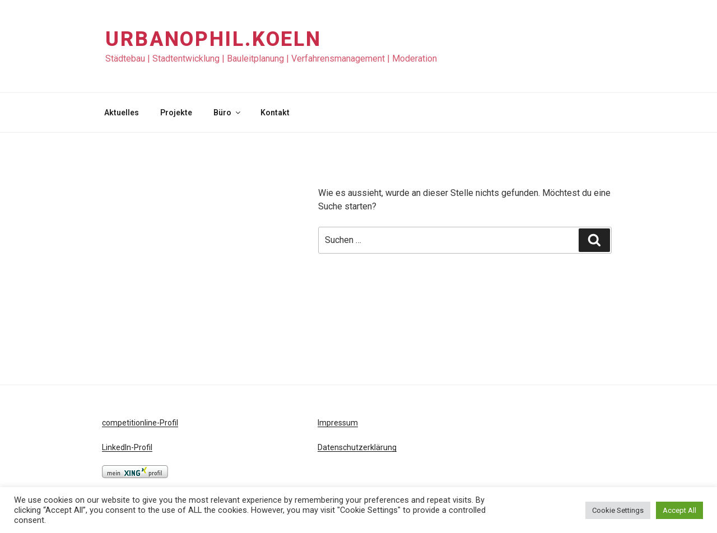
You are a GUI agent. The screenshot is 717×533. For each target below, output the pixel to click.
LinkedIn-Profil (127, 447)
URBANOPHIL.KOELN (213, 39)
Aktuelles (121, 112)
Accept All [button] (679, 510)
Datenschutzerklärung (357, 447)
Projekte (176, 112)
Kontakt (275, 112)
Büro (227, 112)
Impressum (338, 422)
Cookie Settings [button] (618, 510)
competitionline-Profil (140, 422)
